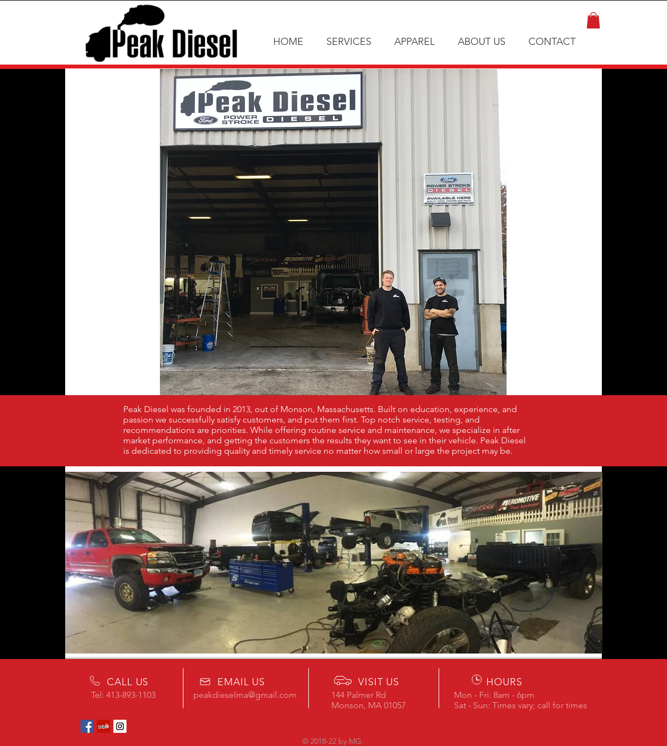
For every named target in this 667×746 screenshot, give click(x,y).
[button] (593, 20)
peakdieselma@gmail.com (245, 695)
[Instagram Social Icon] (120, 726)
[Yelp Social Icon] (103, 726)
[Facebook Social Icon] (87, 726)
